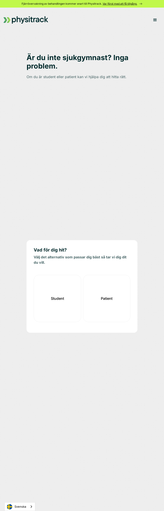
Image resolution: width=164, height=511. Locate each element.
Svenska (16, 506)
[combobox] (19, 506)
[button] (155, 20)
